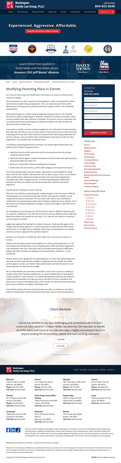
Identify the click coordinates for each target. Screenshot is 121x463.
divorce (33, 119)
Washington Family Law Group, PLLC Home (25, 5)
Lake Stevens (92, 204)
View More (60, 346)
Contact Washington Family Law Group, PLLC (105, 4)
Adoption (87, 151)
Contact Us (104, 12)
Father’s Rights (89, 163)
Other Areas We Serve (94, 190)
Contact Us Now (98, 132)
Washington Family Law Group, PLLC (32, 457)
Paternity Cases (90, 166)
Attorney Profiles (38, 12)
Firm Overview (22, 12)
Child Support (89, 157)
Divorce (63, 12)
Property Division (90, 172)
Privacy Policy (93, 369)
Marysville (91, 210)
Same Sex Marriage (91, 180)
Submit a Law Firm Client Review (60, 354)
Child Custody (89, 154)
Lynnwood (91, 207)
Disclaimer (83, 369)
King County (88, 222)
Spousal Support (90, 183)
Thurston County (90, 228)
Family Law (52, 12)
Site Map (103, 369)
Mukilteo (90, 219)
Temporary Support (91, 186)
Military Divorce (90, 148)
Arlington (90, 198)
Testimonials (75, 12)
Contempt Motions (91, 160)
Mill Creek (90, 213)
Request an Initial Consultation (42, 31)
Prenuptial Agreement (92, 169)
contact (58, 289)
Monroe (90, 216)
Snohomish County (91, 195)
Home (10, 12)
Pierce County (89, 225)
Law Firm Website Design (103, 457)
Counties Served (90, 12)
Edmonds (90, 201)
